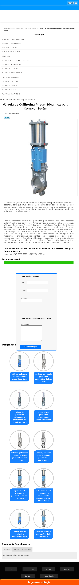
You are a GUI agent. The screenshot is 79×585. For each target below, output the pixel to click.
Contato (28, 576)
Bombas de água (9, 47)
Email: (34, 290)
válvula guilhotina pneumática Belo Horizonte (43, 534)
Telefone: (31, 299)
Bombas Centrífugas (11, 43)
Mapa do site (48, 576)
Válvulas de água (10, 69)
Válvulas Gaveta (9, 85)
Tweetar (7, 117)
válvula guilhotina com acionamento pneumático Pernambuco (43, 456)
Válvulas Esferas (10, 81)
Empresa (30, 569)
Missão (48, 569)
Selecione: (8, 549)
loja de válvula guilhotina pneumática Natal (19, 534)
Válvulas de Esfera (11, 77)
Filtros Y (6, 56)
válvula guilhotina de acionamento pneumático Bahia (19, 376)
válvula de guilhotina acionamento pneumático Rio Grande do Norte (20, 417)
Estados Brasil (27, 549)
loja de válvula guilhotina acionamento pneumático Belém (43, 416)
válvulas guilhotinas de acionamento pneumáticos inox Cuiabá (19, 456)
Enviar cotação (30, 347)
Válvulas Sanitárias (11, 94)
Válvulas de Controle (12, 73)
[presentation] (35, 310)
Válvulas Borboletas (12, 64)
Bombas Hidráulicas (11, 52)
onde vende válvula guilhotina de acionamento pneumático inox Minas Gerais (43, 496)
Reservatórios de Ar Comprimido (17, 60)
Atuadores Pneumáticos (13, 39)
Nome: (34, 282)
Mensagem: (31, 332)
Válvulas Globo (9, 90)
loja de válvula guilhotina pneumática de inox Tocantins (19, 494)
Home (11, 569)
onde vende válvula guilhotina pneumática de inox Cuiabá (43, 378)
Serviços (40, 34)
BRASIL (17, 549)
